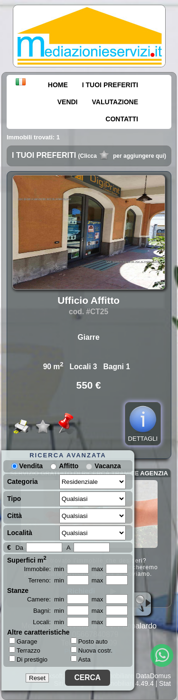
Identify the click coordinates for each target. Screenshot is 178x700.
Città (14, 515)
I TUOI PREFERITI (110, 85)
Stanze (17, 590)
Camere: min (45, 599)
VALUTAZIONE (115, 102)
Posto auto (89, 641)
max (97, 569)
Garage (23, 641)
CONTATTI (121, 119)
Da (19, 547)
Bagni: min (48, 610)
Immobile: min (44, 569)
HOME (58, 85)
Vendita (27, 466)
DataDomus (153, 676)
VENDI (67, 102)
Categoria (22, 481)
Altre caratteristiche (38, 632)
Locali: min (48, 622)
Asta (81, 659)
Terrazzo (24, 650)
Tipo (14, 498)
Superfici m (27, 559)
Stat (165, 683)
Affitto (68, 466)
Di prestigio (28, 659)
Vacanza (107, 466)
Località (19, 532)
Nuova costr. (91, 650)
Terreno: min (46, 580)
